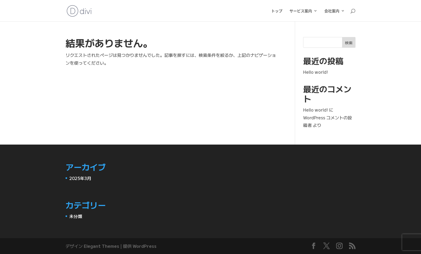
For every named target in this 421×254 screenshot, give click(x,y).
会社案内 (331, 11)
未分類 (75, 216)
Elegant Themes (101, 246)
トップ (276, 11)
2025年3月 (80, 178)
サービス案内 (300, 11)
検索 (349, 42)
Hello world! (315, 72)
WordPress (145, 246)
